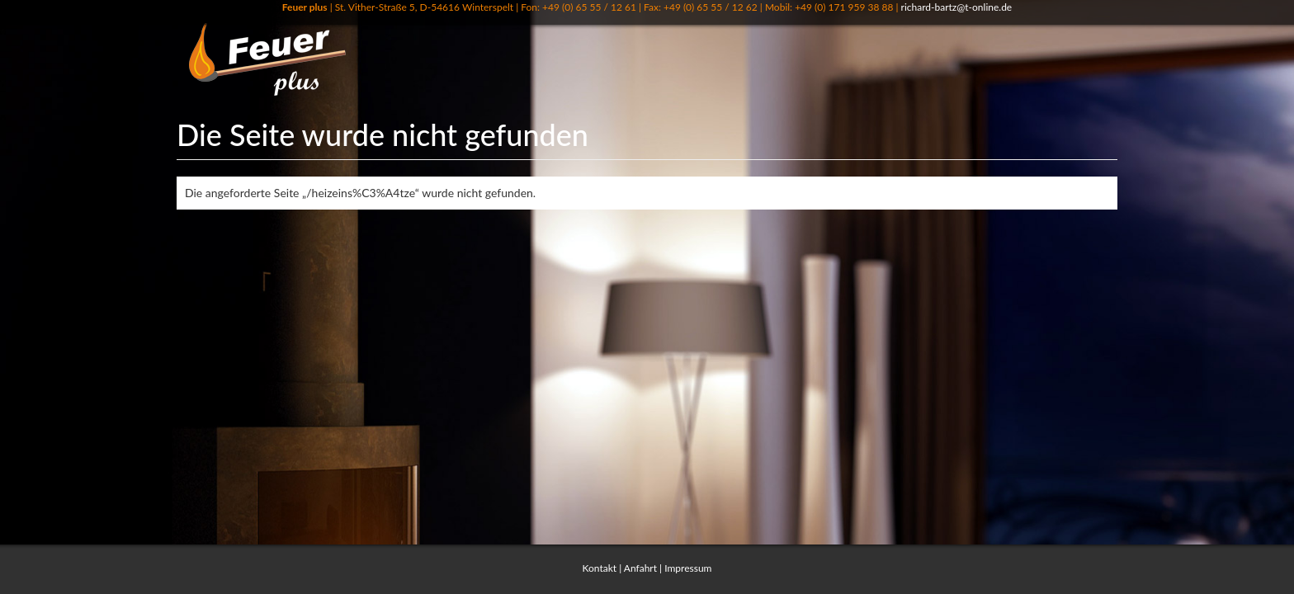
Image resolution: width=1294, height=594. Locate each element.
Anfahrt (640, 568)
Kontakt (600, 568)
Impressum (687, 568)
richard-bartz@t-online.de (957, 7)
